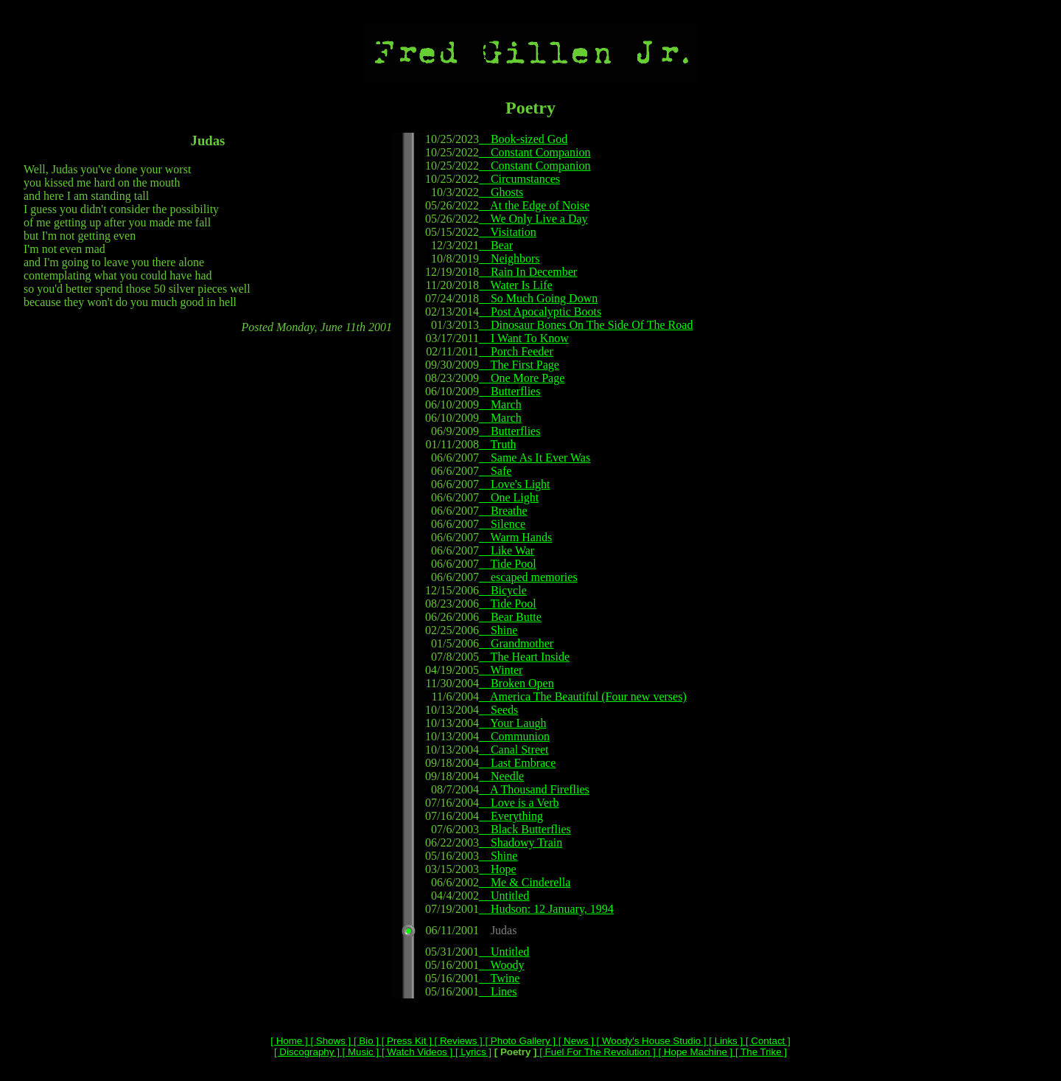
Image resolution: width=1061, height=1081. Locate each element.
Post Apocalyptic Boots (540, 311)
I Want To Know (524, 338)
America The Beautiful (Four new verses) (583, 696)
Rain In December (528, 271)
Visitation (507, 232)
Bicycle (503, 590)
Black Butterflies (525, 829)
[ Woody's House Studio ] (650, 1040)
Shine (498, 630)
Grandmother (516, 643)
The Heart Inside (524, 656)
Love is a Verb (519, 802)
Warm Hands (515, 537)
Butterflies (510, 391)
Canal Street (514, 749)
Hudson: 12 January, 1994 (546, 909)
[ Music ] (359, 1051)
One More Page (521, 378)
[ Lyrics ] (471, 1051)
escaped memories (528, 577)
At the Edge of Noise (534, 205)
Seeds (498, 709)
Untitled (504, 895)
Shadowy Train (520, 842)
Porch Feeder (516, 351)
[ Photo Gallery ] (519, 1040)
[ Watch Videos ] (415, 1051)
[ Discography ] (307, 1051)
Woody (502, 965)
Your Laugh (513, 723)
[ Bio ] (365, 1040)
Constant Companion (535, 152)
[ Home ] (288, 1040)
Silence (502, 524)
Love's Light (514, 484)
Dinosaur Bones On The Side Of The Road (586, 325)
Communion (514, 736)
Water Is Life (516, 285)
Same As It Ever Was (534, 457)
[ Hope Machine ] (694, 1051)
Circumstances (519, 179)
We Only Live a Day (533, 218)
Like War (506, 550)
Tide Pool (507, 563)
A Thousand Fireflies (534, 789)
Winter (501, 670)
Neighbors (509, 258)
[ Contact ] (766, 1040)
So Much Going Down (538, 298)
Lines (498, 991)
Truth (498, 444)
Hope (498, 869)
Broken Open (516, 683)
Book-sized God (523, 139)
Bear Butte (510, 617)
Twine (499, 978)
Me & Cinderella (524, 882)
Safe (495, 471)
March (500, 404)
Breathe (503, 510)
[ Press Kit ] (405, 1040)
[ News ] (575, 1040)
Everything (511, 816)
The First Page (519, 364)
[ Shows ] (329, 1040)
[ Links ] (725, 1040)
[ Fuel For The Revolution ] (596, 1051)
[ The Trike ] (759, 1051)
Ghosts (501, 192)
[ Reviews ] (457, 1040)
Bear (496, 245)
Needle (501, 776)
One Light (509, 497)
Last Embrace (517, 763)
